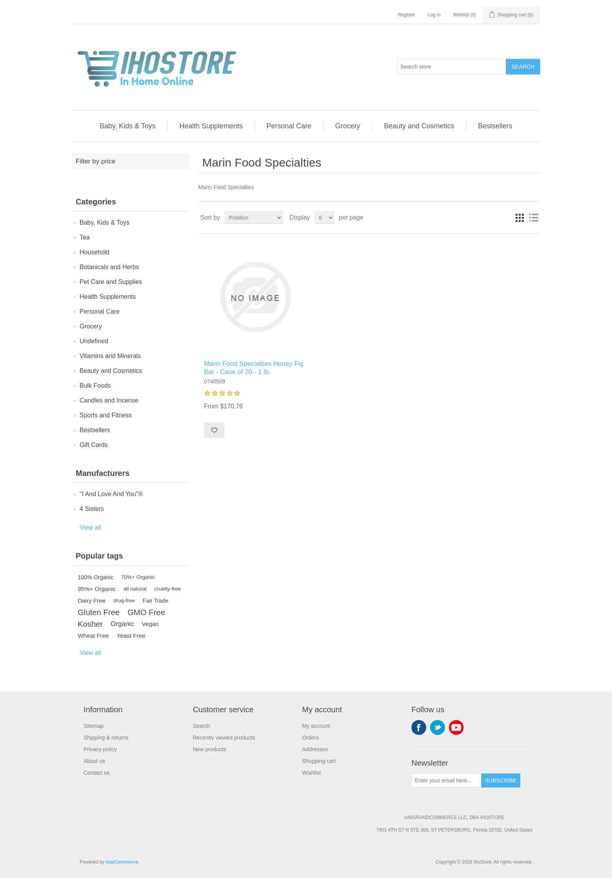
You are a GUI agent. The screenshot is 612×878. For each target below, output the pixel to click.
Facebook (418, 727)
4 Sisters (92, 509)
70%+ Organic (138, 577)
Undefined (94, 341)
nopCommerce (122, 862)
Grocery (347, 126)
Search (523, 67)
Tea (85, 237)
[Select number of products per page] (324, 217)
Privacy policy (100, 749)
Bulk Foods (95, 385)
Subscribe (501, 780)
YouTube (456, 727)
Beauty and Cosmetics (419, 126)
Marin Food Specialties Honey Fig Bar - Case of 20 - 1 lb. (253, 367)
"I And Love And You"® (111, 494)
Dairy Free (91, 600)
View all (90, 527)
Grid (519, 217)
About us (94, 761)
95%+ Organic (97, 588)
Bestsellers (495, 126)
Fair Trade (156, 601)
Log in (434, 15)
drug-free (124, 600)
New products (209, 749)
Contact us (97, 773)
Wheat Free (93, 635)
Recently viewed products (224, 737)
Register (406, 15)
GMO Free (146, 612)
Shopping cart (319, 761)
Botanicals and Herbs (109, 267)
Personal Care (289, 126)
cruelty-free (167, 589)
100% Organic (96, 577)
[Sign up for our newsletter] (446, 780)
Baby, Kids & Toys (127, 126)
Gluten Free (99, 612)
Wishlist (311, 773)
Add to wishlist (214, 430)
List (533, 217)
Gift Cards (94, 445)
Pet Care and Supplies (111, 281)
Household (95, 252)
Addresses (315, 749)
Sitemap (93, 726)
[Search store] (451, 66)
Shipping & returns (106, 737)
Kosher (90, 624)
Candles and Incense (109, 400)
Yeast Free (131, 635)
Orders (310, 737)
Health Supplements (211, 126)
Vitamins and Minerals (110, 356)
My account (316, 726)
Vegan (150, 624)
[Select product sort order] (254, 217)
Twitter (437, 727)
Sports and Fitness (106, 415)
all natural (134, 589)
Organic (122, 624)
